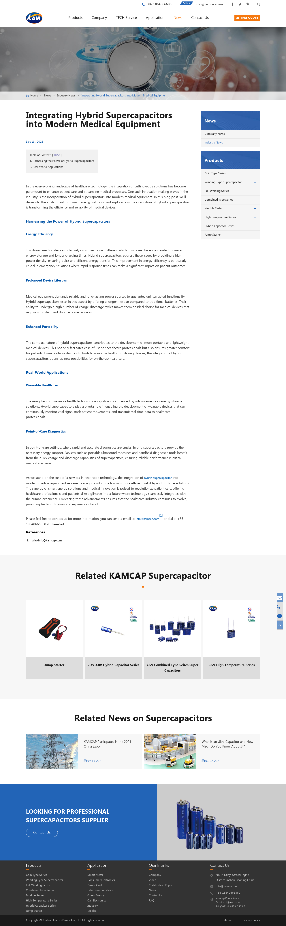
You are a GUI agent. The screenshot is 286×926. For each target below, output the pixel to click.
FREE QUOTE (247, 18)
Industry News (66, 96)
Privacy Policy (251, 920)
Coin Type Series (215, 173)
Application (155, 18)
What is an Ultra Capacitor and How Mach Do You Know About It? (227, 744)
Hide (57, 155)
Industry (92, 906)
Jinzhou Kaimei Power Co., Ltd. (62, 920)
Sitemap (228, 920)
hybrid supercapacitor (158, 478)
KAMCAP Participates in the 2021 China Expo (107, 744)
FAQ (151, 901)
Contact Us (200, 18)
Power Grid (94, 885)
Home (34, 96)
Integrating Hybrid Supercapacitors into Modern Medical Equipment (124, 96)
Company (99, 18)
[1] (161, 515)
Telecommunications (100, 890)
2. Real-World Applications (46, 167)
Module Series (214, 208)
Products (75, 18)
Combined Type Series (219, 200)
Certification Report (161, 885)
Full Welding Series (217, 191)
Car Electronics (96, 901)
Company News (215, 134)
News (178, 18)
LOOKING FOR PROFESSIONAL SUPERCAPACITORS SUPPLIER (88, 815)
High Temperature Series (220, 217)
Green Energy (96, 895)
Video (152, 880)
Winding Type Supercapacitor (223, 182)
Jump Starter (213, 235)
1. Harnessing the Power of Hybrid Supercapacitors (62, 161)
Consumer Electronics (101, 880)
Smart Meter (95, 875)
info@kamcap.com (209, 4)
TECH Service (126, 18)
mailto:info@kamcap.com (46, 541)
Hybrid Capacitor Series (219, 226)
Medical (92, 911)
